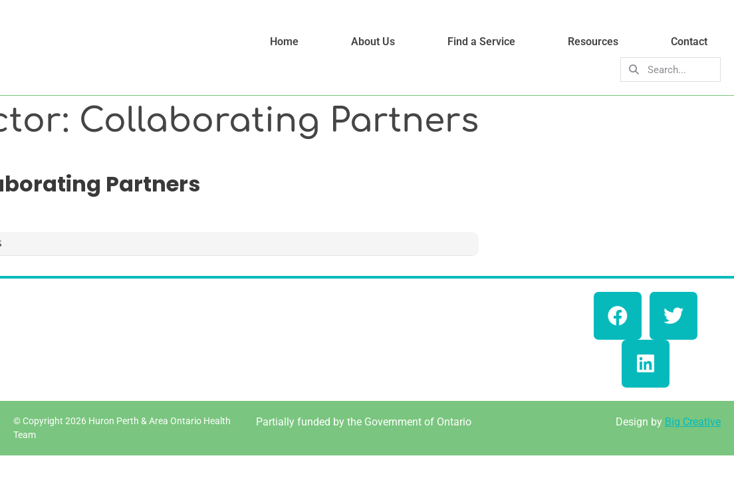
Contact (689, 41)
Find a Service (481, 41)
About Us (373, 41)
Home (284, 41)
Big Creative (693, 422)
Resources (593, 41)
